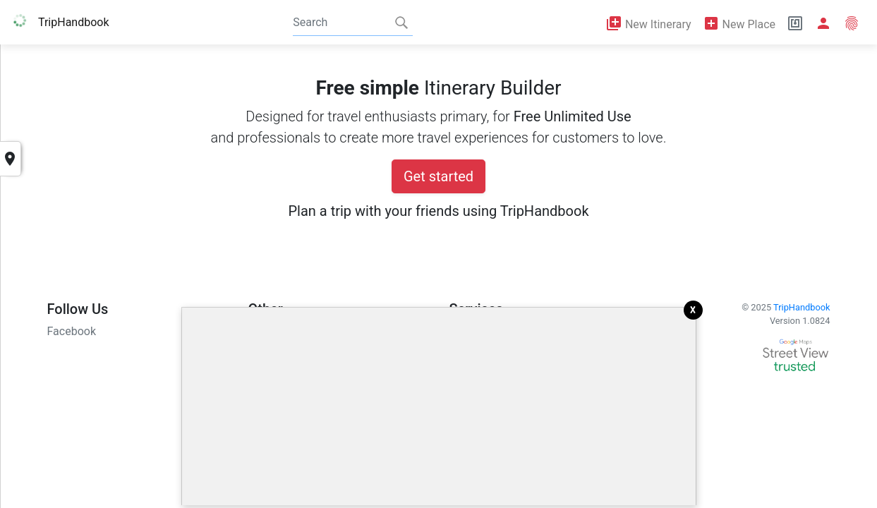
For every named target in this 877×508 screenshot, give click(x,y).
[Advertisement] (439, 406)
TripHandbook (801, 307)
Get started (438, 176)
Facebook (71, 331)
